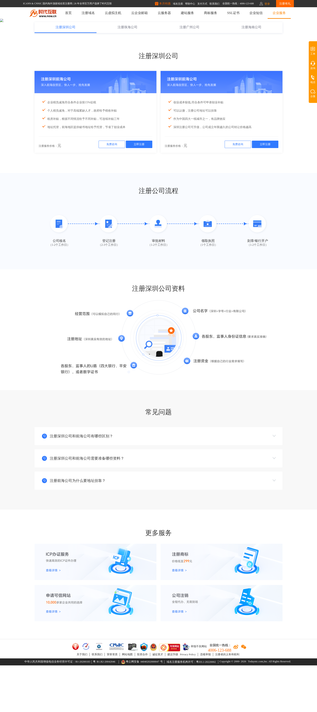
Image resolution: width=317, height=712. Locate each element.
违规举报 (205, 701)
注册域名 (88, 13)
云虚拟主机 (113, 13)
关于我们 (82, 701)
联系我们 (97, 701)
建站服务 (187, 13)
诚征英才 (157, 701)
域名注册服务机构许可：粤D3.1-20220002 (191, 708)
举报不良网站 (194, 693)
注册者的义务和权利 (227, 701)
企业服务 (279, 13)
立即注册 (139, 190)
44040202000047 (149, 708)
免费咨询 (111, 190)
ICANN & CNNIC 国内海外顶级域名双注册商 (48, 3)
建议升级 (172, 701)
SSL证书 (233, 13)
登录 (267, 3)
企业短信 (256, 13)
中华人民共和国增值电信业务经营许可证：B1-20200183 (57, 708)
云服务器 (164, 13)
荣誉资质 (112, 701)
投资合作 (142, 701)
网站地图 (127, 701)
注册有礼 (285, 3)
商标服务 (210, 13)
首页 (68, 13)
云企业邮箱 (139, 13)
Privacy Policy (188, 701)
